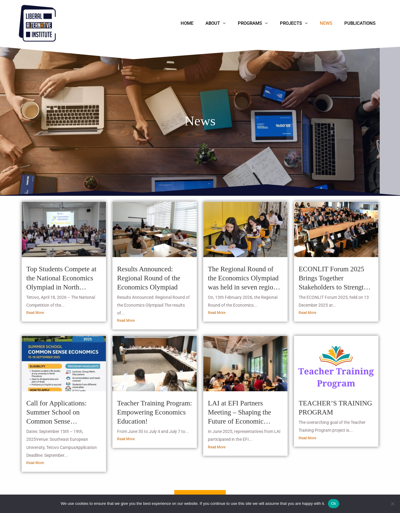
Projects (298, 23)
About (226, 23)
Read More (35, 313)
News (330, 23)
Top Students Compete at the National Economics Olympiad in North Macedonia (61, 278)
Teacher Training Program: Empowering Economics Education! (154, 412)
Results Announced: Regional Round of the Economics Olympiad (148, 278)
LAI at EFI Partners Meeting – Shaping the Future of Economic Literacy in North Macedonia (239, 413)
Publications (361, 23)
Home (203, 23)
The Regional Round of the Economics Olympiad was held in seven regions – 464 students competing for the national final (243, 278)
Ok (333, 503)
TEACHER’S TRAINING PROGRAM (335, 408)
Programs (260, 23)
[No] (392, 504)
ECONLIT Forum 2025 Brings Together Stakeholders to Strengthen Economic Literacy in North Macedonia (336, 278)
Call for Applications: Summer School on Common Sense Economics (56, 413)
